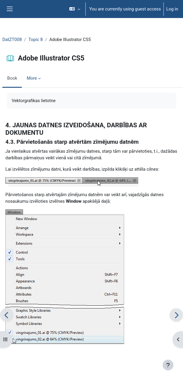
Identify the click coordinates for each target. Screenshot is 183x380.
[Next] (176, 315)
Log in (172, 9)
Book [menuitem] (12, 78)
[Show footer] (168, 365)
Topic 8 (35, 39)
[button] (74, 9)
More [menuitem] (32, 78)
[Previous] (6, 315)
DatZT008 (12, 39)
